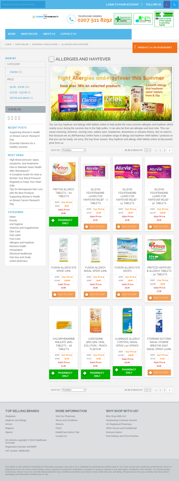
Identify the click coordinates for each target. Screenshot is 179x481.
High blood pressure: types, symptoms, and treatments (24, 161)
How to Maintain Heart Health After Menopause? (26, 169)
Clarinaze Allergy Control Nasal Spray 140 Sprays (127, 342)
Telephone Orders (95, 19)
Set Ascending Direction (89, 150)
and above (21, 97)
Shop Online (21, 44)
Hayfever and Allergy (15, 420)
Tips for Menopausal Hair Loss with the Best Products (26, 191)
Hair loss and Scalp (20, 257)
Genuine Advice (114, 432)
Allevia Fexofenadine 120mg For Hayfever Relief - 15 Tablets (127, 196)
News (13, 216)
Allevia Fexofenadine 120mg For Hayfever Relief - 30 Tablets (159, 196)
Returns (60, 424)
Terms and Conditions (67, 420)
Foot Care (15, 238)
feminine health (18, 246)
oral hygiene (16, 224)
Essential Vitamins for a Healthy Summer (22, 145)
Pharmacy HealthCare (45, 44)
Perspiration (16, 249)
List (101, 150)
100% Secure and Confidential (121, 428)
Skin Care (15, 231)
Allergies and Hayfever (22, 242)
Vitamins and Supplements (24, 227)
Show (138, 150)
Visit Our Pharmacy (65, 416)
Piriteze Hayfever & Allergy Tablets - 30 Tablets (159, 271)
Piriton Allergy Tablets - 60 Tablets (63, 193)
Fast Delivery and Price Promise (122, 436)
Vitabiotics (10, 416)
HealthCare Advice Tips (67, 432)
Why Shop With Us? (116, 416)
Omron (8, 424)
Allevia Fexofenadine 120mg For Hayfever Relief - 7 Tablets (95, 196)
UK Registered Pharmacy (119, 424)
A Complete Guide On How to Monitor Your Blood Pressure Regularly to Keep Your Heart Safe (26, 180)
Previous (156, 150)
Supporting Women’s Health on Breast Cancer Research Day (25, 136)
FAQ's (59, 428)
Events (13, 220)
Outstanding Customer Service (121, 420)
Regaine (9, 428)
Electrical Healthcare (21, 253)
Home (8, 44)
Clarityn (16, 71)
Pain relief (15, 235)
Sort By (55, 150)
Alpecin (9, 432)
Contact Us (61, 436)
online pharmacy (19, 261)
